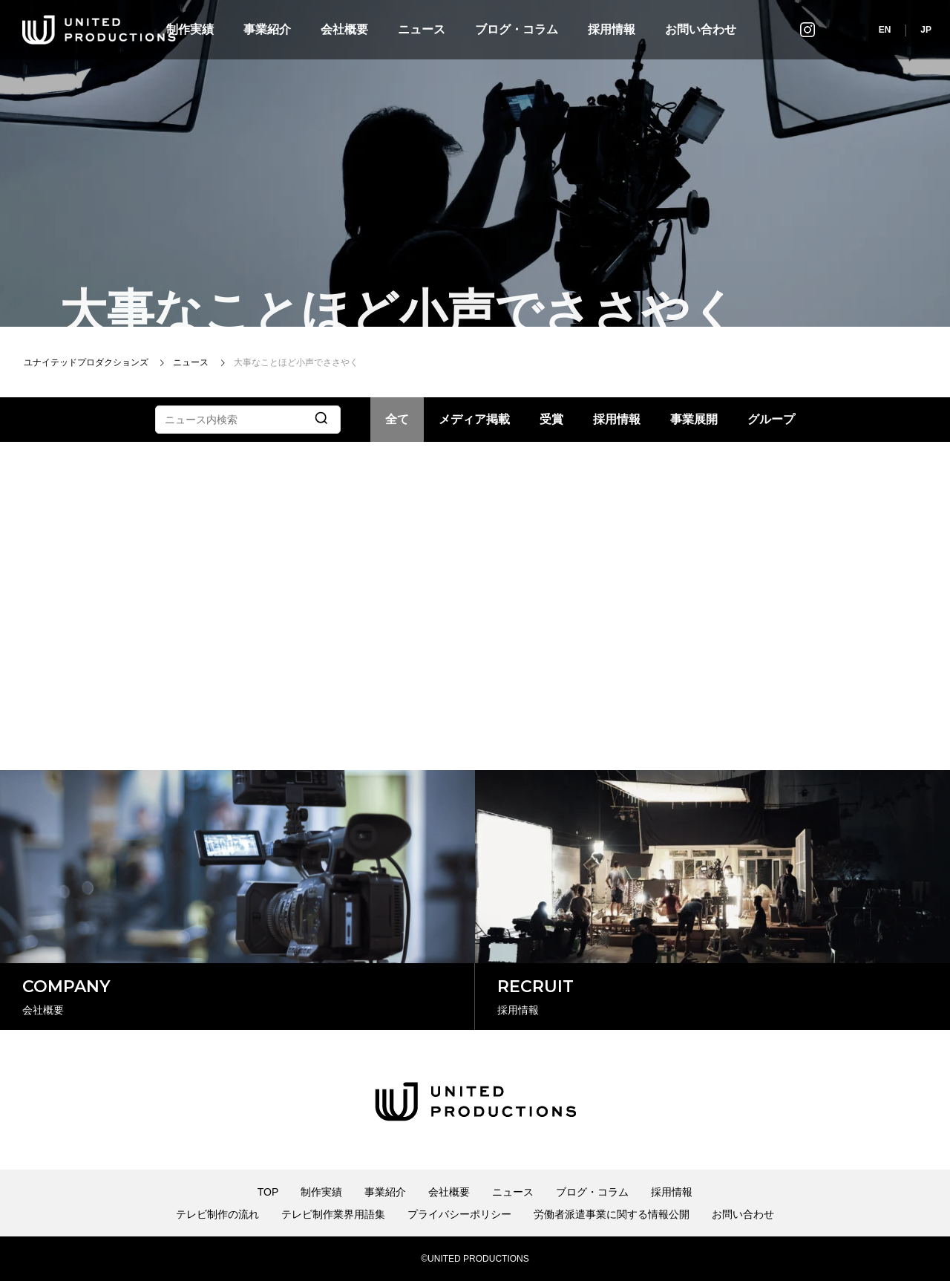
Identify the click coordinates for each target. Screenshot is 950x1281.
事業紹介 (267, 29)
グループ (771, 419)
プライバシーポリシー (459, 1214)
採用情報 (611, 29)
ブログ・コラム (516, 29)
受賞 (551, 419)
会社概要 (344, 29)
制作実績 (321, 1192)
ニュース (421, 29)
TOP (268, 1192)
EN (885, 30)
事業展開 (694, 419)
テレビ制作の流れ (217, 1214)
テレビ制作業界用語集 (333, 1214)
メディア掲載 (474, 419)
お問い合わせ (700, 29)
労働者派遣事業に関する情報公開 (611, 1214)
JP (925, 30)
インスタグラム (807, 29)
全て (397, 419)
